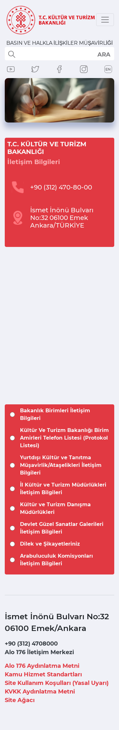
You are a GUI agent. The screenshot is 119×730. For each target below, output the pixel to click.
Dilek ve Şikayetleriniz (50, 544)
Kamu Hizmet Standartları (43, 674)
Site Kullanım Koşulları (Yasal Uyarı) (57, 683)
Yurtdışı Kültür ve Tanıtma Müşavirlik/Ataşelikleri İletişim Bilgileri (61, 465)
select (103, 54)
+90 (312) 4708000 (31, 643)
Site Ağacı (20, 700)
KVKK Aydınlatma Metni (40, 691)
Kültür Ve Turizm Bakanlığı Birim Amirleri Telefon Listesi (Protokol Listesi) (64, 437)
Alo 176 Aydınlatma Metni (42, 665)
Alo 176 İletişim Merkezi (39, 652)
